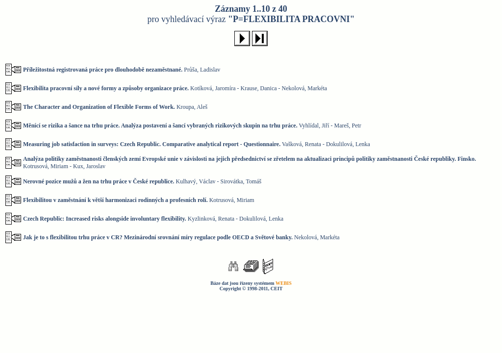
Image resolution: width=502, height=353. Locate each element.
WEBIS (284, 283)
